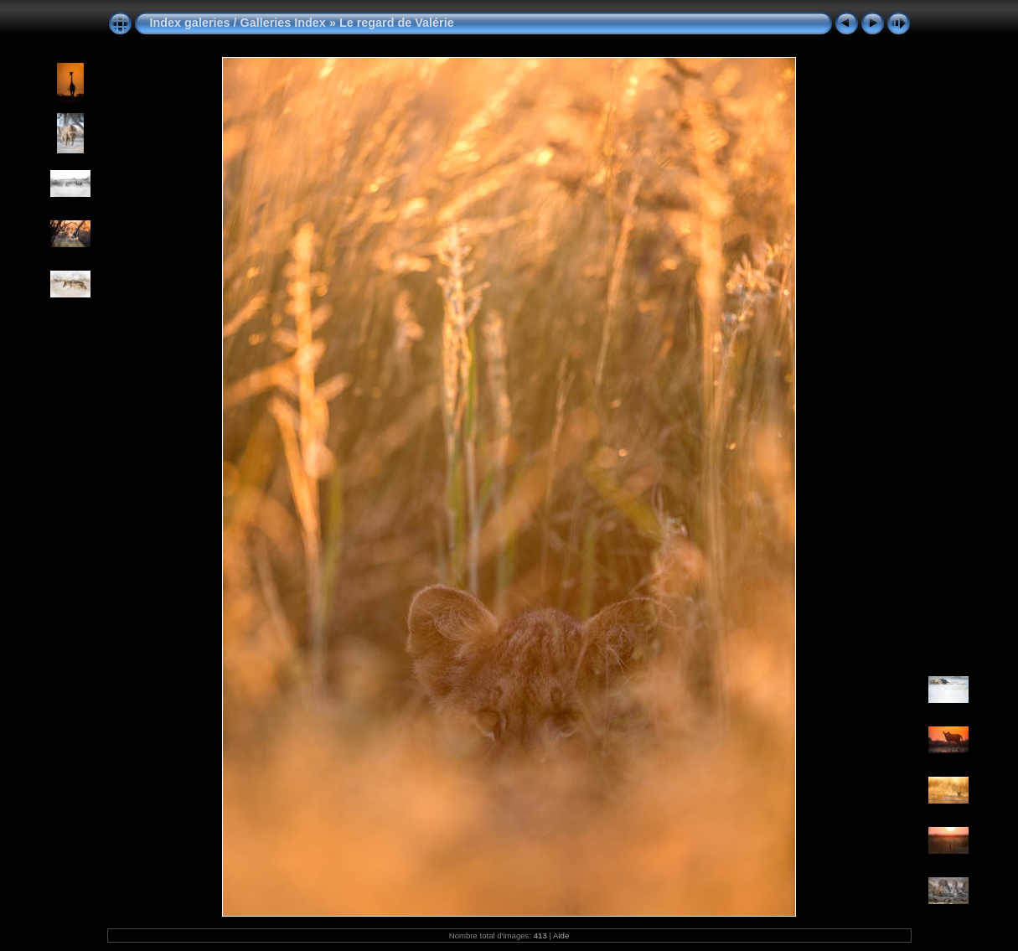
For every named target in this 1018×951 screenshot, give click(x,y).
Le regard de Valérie (396, 22)
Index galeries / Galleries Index (239, 22)
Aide (561, 935)
